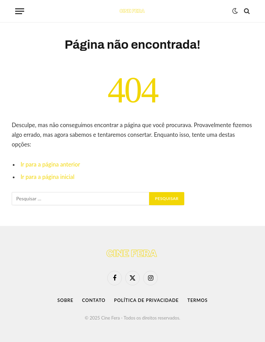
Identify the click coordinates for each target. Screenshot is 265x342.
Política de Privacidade (146, 300)
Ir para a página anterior (50, 164)
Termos (197, 300)
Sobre (65, 300)
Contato (94, 300)
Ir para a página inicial (48, 176)
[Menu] (19, 11)
